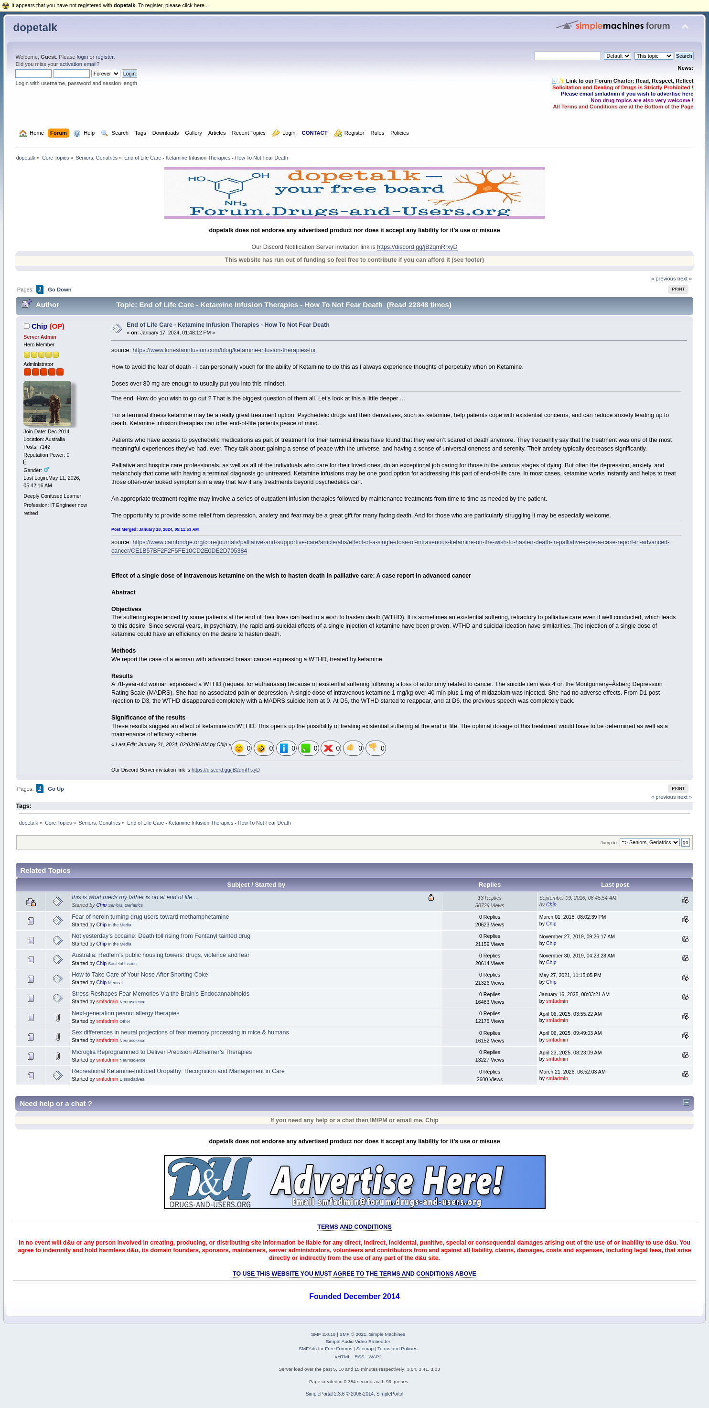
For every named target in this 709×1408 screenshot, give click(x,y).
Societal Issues (122, 963)
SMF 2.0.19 (323, 1334)
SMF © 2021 (353, 1334)
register (105, 57)
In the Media (119, 925)
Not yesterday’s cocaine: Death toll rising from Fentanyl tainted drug (161, 936)
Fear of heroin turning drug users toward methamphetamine (150, 917)
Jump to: (609, 842)
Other (124, 1021)
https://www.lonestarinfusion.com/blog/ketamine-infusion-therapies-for (224, 350)
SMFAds (308, 1348)
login (82, 57)
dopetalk (35, 27)
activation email (78, 64)
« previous (663, 278)
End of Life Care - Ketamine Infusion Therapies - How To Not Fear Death (228, 325)
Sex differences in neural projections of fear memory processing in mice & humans (180, 1032)
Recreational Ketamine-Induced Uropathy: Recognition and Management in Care (178, 1071)
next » (684, 278)
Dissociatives (131, 1079)
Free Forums (338, 1348)
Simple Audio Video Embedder (358, 1341)
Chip (39, 326)
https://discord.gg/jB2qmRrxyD (417, 247)
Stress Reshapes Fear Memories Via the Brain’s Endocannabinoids (160, 993)
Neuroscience (132, 1002)
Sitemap (365, 1348)
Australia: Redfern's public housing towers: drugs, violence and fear (160, 955)
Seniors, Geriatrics (125, 905)
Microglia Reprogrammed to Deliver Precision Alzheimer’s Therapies (162, 1052)
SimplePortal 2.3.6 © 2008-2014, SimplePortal (355, 1394)
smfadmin (107, 1001)
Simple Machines (387, 1334)
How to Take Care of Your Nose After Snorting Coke (140, 974)
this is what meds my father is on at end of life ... (135, 897)
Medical (115, 982)
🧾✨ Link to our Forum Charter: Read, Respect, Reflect (622, 81)
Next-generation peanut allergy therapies (125, 1013)
